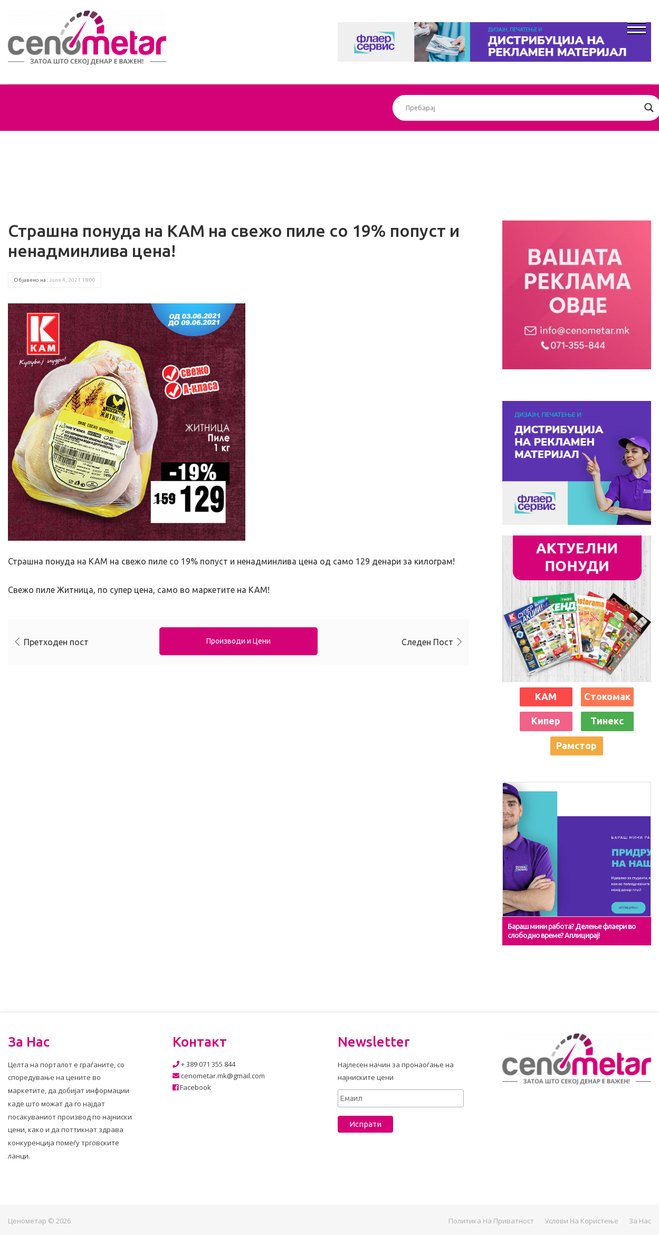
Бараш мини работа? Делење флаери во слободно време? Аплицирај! (572, 931)
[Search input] (522, 107)
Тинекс (607, 720)
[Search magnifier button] (649, 107)
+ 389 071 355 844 (204, 1064)
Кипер (545, 720)
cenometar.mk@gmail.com (219, 1075)
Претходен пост (56, 642)
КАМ (546, 696)
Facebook (192, 1087)
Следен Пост (427, 642)
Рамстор (576, 745)
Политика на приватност (491, 1221)
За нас (640, 1221)
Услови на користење (581, 1221)
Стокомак (607, 696)
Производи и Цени (238, 641)
